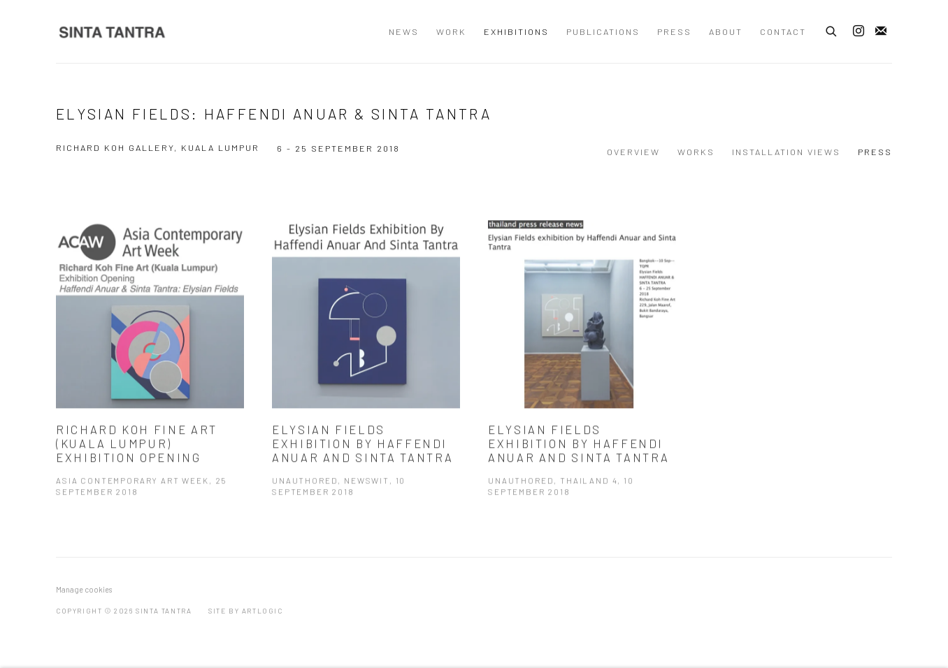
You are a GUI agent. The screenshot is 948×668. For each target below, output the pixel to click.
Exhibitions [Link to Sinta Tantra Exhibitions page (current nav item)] (516, 31)
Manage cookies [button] (84, 589)
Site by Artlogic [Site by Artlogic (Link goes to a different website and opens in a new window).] (245, 611)
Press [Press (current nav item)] (875, 151)
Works (695, 151)
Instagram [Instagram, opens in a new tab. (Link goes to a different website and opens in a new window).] (858, 31)
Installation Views (786, 151)
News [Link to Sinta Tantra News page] (404, 31)
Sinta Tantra (112, 31)
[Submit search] (832, 29)
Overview (633, 151)
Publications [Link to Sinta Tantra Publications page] (603, 31)
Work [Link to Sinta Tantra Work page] (451, 31)
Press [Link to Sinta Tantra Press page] (674, 31)
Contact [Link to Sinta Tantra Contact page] (783, 31)
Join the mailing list (881, 31)
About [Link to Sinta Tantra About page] (725, 31)
